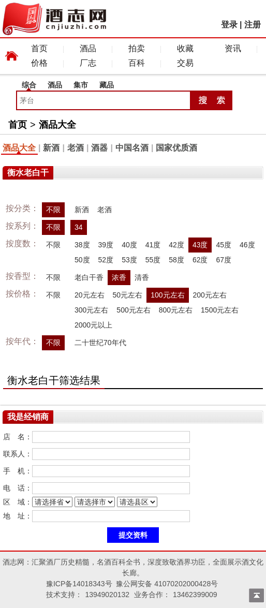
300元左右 (91, 310)
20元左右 (90, 295)
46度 (247, 245)
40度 (129, 245)
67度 (223, 260)
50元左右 (128, 295)
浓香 (119, 277)
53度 (129, 260)
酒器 (99, 147)
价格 (39, 62)
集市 (80, 85)
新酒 (51, 147)
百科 (136, 62)
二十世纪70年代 (100, 342)
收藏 (185, 48)
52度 (106, 260)
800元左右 (176, 310)
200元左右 (210, 295)
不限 (53, 209)
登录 (229, 24)
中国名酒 (132, 147)
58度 (176, 260)
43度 (200, 245)
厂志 (88, 62)
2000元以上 (93, 325)
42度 (176, 245)
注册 (252, 24)
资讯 (233, 48)
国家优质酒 (176, 147)
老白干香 (89, 277)
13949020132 (107, 594)
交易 (185, 62)
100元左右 (167, 295)
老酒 (75, 147)
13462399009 (195, 594)
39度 (106, 245)
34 (79, 227)
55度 (153, 260)
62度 (200, 260)
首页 (39, 48)
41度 (153, 245)
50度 (82, 260)
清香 (142, 277)
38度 (82, 245)
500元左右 (133, 310)
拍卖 (136, 48)
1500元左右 (220, 310)
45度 (223, 245)
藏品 (106, 85)
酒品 (88, 48)
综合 (29, 85)
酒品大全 (57, 125)
